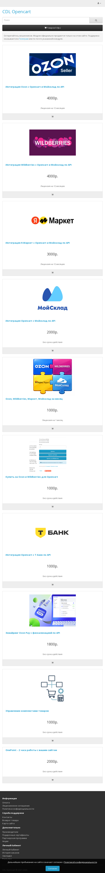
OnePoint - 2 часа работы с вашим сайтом (31, 750)
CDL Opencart (16, 11)
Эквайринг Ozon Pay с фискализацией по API (33, 632)
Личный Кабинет (10, 849)
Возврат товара (10, 820)
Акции (5, 841)
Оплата (6, 802)
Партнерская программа (14, 838)
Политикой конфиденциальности (80, 862)
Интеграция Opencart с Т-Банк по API (28, 554)
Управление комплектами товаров (27, 710)
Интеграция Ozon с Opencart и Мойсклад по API (35, 86)
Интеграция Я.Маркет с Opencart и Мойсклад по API (38, 242)
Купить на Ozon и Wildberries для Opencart (32, 476)
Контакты (7, 817)
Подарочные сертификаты (15, 835)
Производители (10, 832)
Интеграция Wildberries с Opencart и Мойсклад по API (39, 164)
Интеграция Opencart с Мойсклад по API (30, 320)
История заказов (10, 852)
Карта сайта (8, 823)
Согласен (52, 868)
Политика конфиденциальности (18, 808)
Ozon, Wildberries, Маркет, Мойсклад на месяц (34, 398)
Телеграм (23, 38)
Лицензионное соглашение (16, 805)
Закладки (7, 855)
